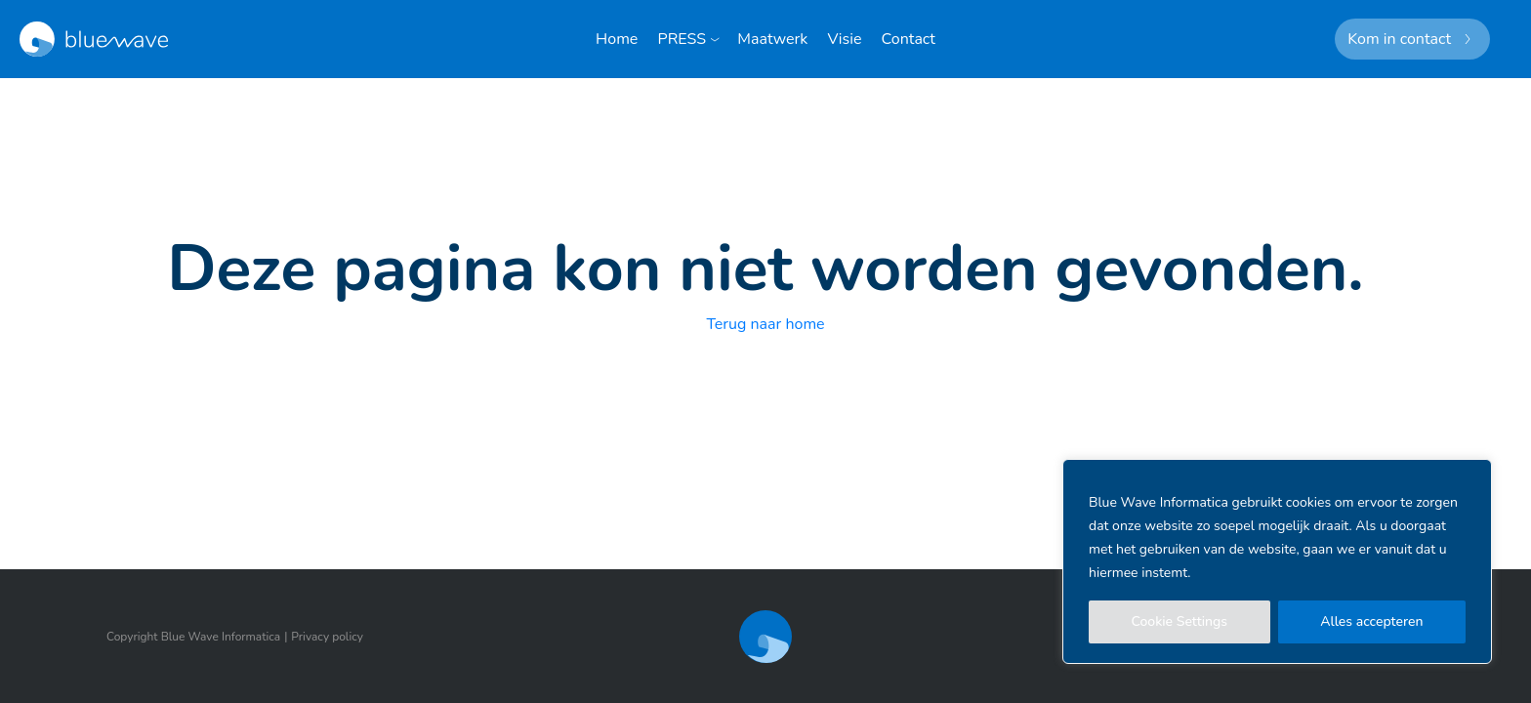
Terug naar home (765, 324)
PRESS (682, 39)
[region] (1277, 561)
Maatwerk (772, 39)
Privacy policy (327, 636)
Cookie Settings (1180, 621)
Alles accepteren (1371, 621)
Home (617, 39)
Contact (908, 39)
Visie (844, 39)
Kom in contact (1399, 39)
